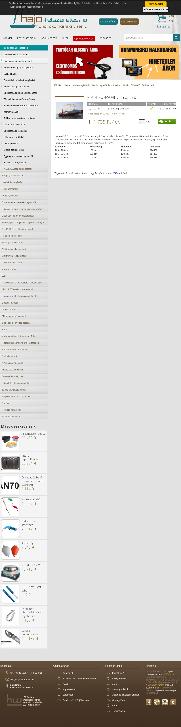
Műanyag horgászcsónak (14, 316)
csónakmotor (153, 687)
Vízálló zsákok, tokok (14, 150)
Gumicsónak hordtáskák (15, 131)
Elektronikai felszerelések (14, 256)
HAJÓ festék (169, 674)
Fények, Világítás (10, 195)
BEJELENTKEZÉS (129, 21)
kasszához (164, 26)
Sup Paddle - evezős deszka (16, 323)
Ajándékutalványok (11, 416)
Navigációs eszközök (12, 262)
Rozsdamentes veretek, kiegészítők (19, 202)
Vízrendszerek (9, 269)
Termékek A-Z (119, 673)
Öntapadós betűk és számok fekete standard (32, 481)
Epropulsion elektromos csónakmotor (20, 296)
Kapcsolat (105, 38)
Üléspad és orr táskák (14, 137)
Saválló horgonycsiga (30, 632)
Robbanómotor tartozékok (14, 349)
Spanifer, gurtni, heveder (15, 162)
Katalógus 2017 (120, 689)
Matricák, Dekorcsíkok (12, 369)
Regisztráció (118, 711)
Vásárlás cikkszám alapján (126, 694)
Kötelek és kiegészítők (13, 182)
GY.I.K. (115, 684)
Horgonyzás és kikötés (13, 175)
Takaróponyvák (10, 143)
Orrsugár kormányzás (12, 376)
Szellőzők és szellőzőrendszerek (17, 229)
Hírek (65, 38)
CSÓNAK (169, 685)
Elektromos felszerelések (14, 249)
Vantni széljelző (31, 499)
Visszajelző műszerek (12, 242)
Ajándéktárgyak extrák (13, 363)
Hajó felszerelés (154, 677)
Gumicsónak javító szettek (16, 86)
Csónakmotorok (9, 356)
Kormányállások (11, 112)
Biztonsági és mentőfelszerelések (18, 216)
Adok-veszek (49, 38)
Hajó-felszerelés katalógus (165, 691)
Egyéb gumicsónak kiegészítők (18, 156)
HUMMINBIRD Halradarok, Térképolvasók (22, 282)
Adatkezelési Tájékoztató (76, 700)
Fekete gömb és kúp (12, 236)
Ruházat (6, 403)
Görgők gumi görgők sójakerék (18, 67)
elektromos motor (155, 685)
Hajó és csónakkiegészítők (15, 48)
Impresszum (69, 689)
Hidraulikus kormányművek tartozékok (20, 343)
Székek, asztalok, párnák (14, 390)
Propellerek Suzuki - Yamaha (16, 396)
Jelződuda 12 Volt (32, 565)
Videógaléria (118, 700)
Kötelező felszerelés (11, 410)
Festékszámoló (26, 38)
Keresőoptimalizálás (32, 702)
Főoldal (7, 38)
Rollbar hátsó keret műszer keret (19, 118)
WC (4, 276)
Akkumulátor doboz (33, 433)
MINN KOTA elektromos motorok (17, 289)
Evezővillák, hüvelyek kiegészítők (20, 80)
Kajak (4, 329)
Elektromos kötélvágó (28, 523)
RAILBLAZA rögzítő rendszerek (17, 169)
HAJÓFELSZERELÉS (168, 679)
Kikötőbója (28, 543)
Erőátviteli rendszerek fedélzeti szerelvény (22, 209)
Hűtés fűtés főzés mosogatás (16, 383)
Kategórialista (119, 678)
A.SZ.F (66, 684)
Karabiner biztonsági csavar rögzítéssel (32, 612)
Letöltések (68, 694)
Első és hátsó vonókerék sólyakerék (21, 105)
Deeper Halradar (10, 303)
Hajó (164, 672)
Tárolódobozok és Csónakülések (19, 99)
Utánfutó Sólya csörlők (14, 124)
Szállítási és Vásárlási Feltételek (79, 678)
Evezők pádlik (10, 74)
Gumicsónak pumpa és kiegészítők (20, 93)
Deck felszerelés (10, 189)
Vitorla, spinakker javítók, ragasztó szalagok (23, 222)
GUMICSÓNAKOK (11, 309)
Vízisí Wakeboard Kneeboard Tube (19, 336)
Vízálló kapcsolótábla (30, 457)
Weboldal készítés (31, 700)
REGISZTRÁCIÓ (108, 21)
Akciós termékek (84, 39)
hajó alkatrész (154, 671)
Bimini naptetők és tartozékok (18, 61)
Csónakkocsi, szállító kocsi (17, 54)
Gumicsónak (152, 693)
